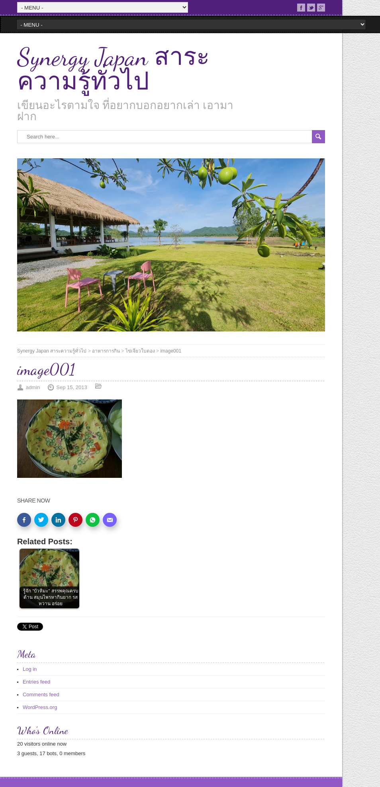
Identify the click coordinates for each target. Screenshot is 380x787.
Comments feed (41, 694)
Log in (30, 669)
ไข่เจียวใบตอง (140, 351)
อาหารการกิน (106, 351)
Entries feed (36, 682)
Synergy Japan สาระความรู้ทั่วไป (113, 69)
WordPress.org (40, 707)
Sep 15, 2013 (71, 387)
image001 (170, 351)
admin (33, 387)
